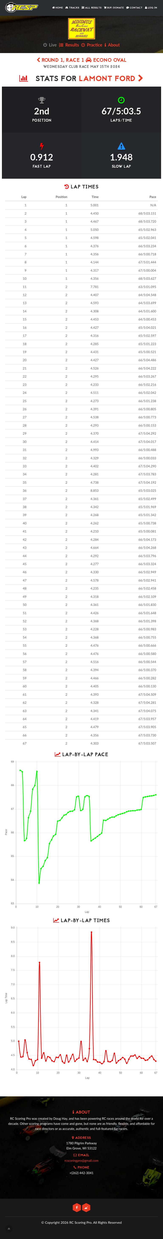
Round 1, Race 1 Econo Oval (82, 61)
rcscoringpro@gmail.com (81, 1160)
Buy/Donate (114, 8)
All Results (91, 8)
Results (69, 44)
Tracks (72, 8)
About (112, 44)
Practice (91, 44)
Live (50, 44)
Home (57, 8)
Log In (151, 8)
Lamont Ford (111, 79)
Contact (134, 8)
